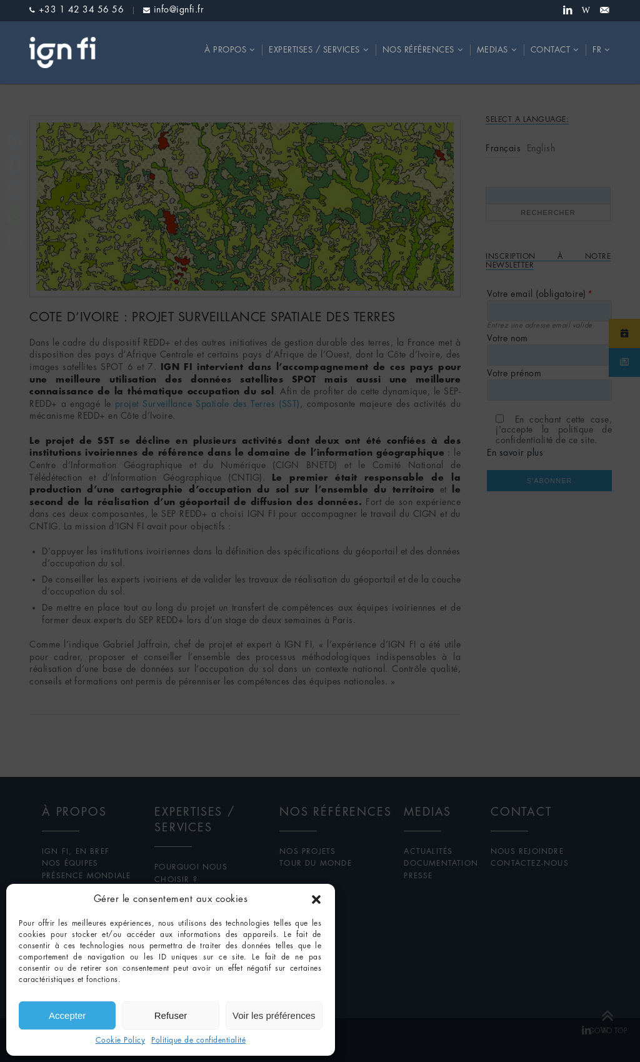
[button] (316, 899)
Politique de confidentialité (198, 1040)
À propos (225, 50)
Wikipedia (586, 10)
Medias (492, 50)
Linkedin (567, 10)
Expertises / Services (314, 50)
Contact (551, 50)
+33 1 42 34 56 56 (81, 10)
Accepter (67, 1015)
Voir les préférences (274, 1015)
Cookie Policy (121, 1040)
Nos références (418, 50)
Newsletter (604, 10)
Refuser (171, 1015)
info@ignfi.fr (179, 10)
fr (596, 50)
